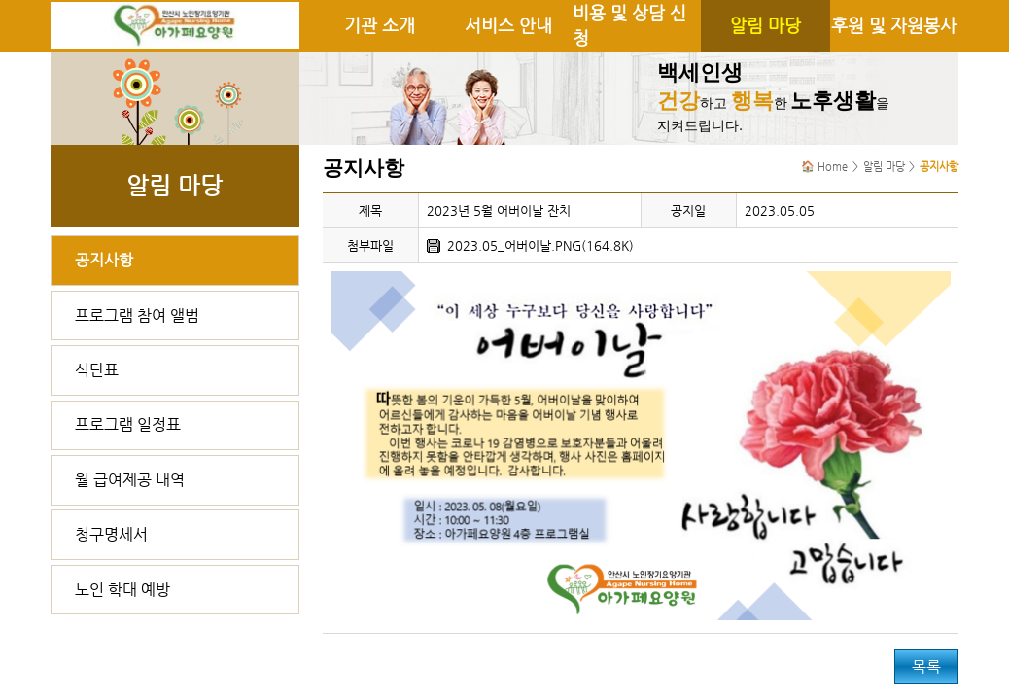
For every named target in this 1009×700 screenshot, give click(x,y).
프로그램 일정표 (128, 424)
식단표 (97, 370)
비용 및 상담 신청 (629, 25)
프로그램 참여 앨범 (137, 315)
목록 (926, 666)
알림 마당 (765, 25)
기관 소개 (379, 25)
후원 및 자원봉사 (894, 25)
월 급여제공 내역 (130, 480)
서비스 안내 (508, 25)
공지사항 (104, 260)
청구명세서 (111, 534)
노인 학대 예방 (122, 589)
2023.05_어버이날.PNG (514, 245)
